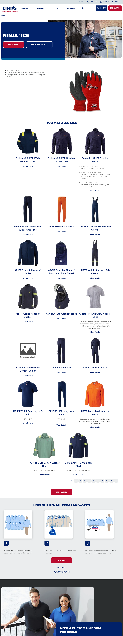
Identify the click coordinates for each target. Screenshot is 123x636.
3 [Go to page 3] (80, 481)
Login (116, 2)
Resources (71, 8)
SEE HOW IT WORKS (39, 44)
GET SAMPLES (61, 492)
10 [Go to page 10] (111, 481)
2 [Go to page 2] (75, 481)
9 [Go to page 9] (106, 481)
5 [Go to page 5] (89, 481)
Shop (79, 2)
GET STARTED (13, 44)
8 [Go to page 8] (102, 481)
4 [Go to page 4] (84, 481)
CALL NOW (99, 8)
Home (3, 15)
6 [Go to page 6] (93, 481)
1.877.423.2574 (63, 571)
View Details (28, 166)
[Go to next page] (116, 480)
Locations (93, 2)
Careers (106, 2)
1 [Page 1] (71, 481)
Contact (114, 8)
